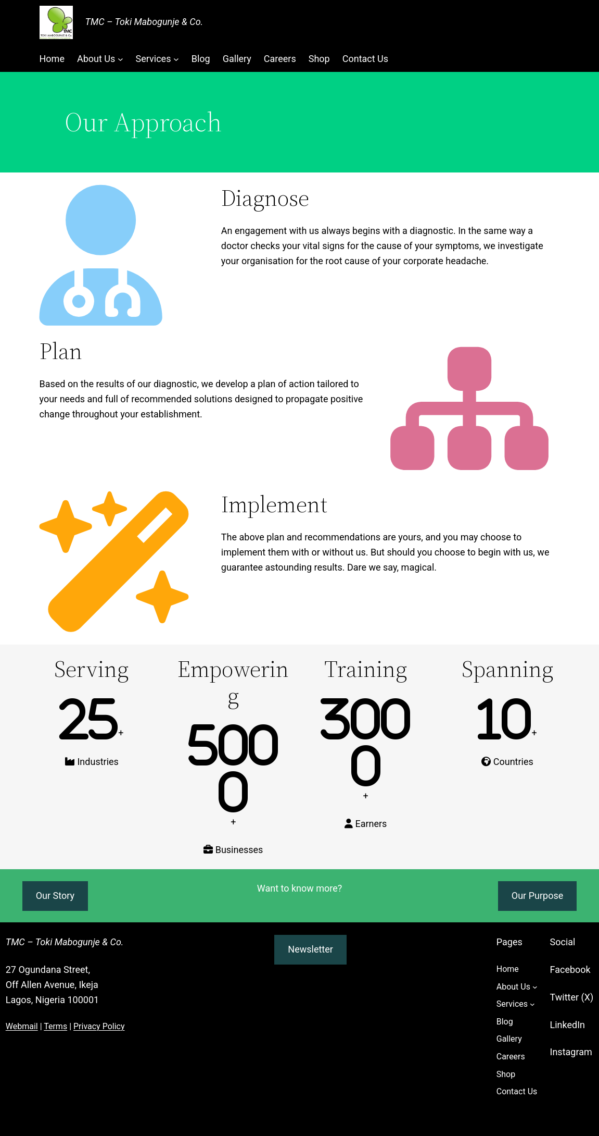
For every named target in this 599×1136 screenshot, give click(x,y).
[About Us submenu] (120, 59)
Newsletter (310, 949)
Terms (55, 1026)
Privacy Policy (99, 1026)
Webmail (22, 1026)
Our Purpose (537, 895)
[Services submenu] (176, 59)
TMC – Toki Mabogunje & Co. (144, 21)
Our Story (55, 895)
